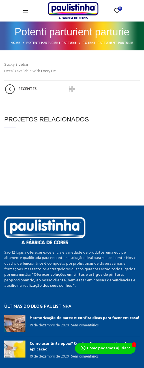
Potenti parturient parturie (51, 43)
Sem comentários (84, 325)
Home (15, 43)
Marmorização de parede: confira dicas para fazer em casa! (84, 317)
